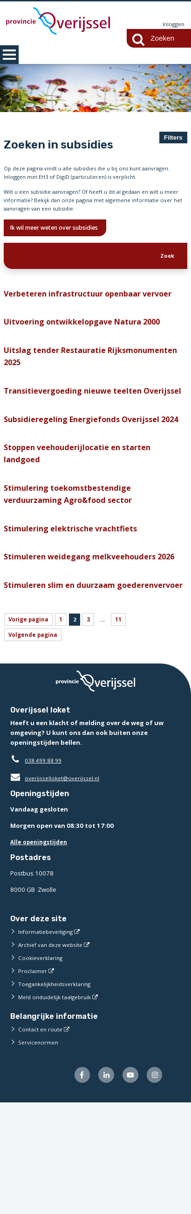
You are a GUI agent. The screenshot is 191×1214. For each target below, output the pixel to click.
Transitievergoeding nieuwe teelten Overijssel (79, 432)
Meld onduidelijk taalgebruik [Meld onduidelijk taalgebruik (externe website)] (58, 1106)
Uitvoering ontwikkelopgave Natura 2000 (89, 350)
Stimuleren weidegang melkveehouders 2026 (87, 639)
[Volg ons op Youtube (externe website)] (127, 1186)
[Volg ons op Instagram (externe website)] (153, 1186)
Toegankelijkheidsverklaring (58, 1093)
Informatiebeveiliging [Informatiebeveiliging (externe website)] (48, 1041)
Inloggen (172, 24)
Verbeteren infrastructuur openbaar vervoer (80, 313)
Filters (173, 137)
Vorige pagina (30, 726)
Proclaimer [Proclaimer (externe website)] (33, 1080)
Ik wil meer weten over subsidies (64, 235)
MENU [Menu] (9, 54)
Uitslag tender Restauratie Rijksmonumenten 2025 (60, 388)
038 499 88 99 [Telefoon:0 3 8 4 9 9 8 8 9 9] (45, 869)
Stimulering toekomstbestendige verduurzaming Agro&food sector (73, 565)
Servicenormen (39, 1152)
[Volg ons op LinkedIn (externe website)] (101, 1186)
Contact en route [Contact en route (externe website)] (41, 1139)
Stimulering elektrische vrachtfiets (76, 601)
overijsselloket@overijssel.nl (58, 887)
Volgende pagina (35, 744)
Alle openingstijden (41, 951)
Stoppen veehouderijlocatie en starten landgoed (84, 520)
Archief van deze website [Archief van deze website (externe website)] (54, 1054)
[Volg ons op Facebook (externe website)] (74, 1186)
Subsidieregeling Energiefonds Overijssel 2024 (89, 476)
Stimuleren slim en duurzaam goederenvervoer (65, 683)
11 (127, 726)
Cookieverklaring (42, 1067)
